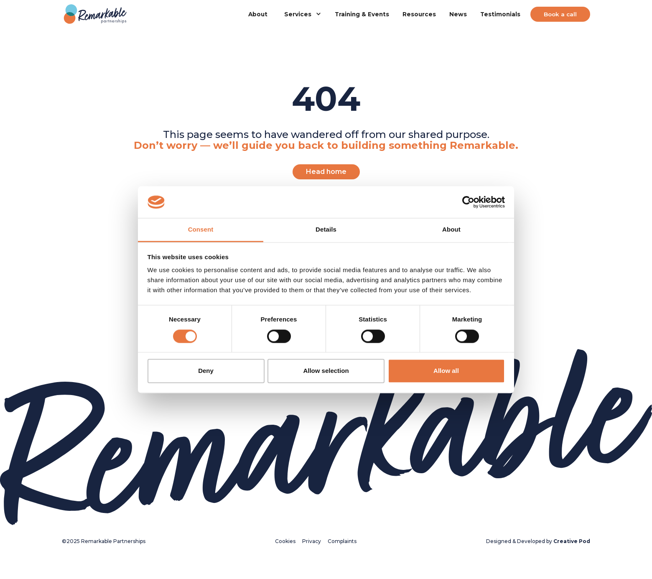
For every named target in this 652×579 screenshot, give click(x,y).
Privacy (311, 541)
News (458, 14)
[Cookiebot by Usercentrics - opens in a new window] (468, 202)
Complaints (342, 541)
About (257, 14)
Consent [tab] (201, 229)
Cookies (285, 541)
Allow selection (326, 371)
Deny (206, 371)
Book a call (560, 14)
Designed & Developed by (538, 541)
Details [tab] (326, 229)
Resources (419, 14)
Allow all (446, 371)
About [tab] (451, 229)
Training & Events (362, 14)
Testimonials (500, 14)
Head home (326, 172)
